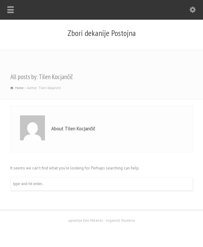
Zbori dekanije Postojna (101, 33)
